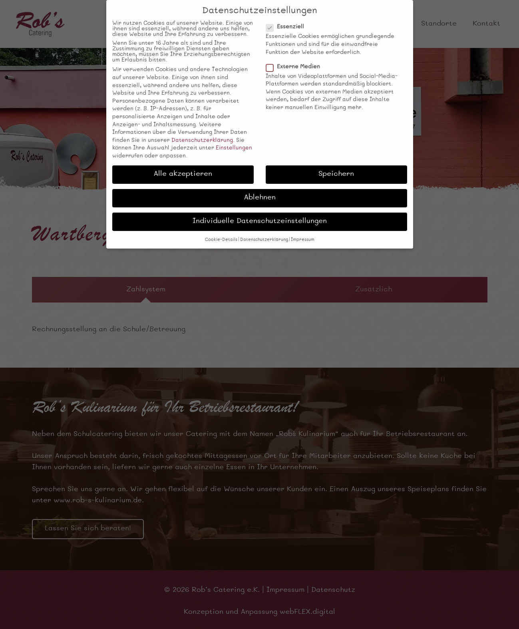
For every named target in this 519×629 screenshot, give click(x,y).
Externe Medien (294, 59)
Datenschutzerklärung (202, 133)
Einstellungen (234, 140)
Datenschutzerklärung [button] (264, 233)
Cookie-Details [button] (221, 233)
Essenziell (286, 19)
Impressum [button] (302, 233)
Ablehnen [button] (260, 190)
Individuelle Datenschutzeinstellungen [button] (260, 214)
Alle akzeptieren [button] (182, 167)
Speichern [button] (336, 167)
